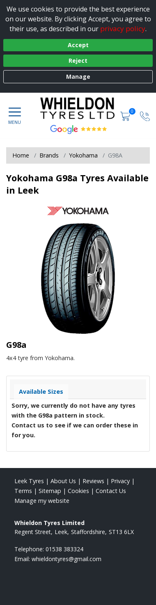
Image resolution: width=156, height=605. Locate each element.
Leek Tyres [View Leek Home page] (29, 481)
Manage (78, 76)
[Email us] (66, 559)
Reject (78, 60)
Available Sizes (41, 391)
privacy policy (122, 28)
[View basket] (126, 115)
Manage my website (41, 501)
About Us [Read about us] (63, 481)
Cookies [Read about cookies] (78, 491)
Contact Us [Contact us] (111, 491)
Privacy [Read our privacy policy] (120, 481)
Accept (78, 45)
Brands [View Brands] (49, 155)
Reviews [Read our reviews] (93, 481)
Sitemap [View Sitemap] (50, 491)
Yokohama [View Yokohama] (83, 155)
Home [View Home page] (20, 155)
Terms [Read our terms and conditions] (23, 491)
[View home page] (89, 109)
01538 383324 (64, 549)
